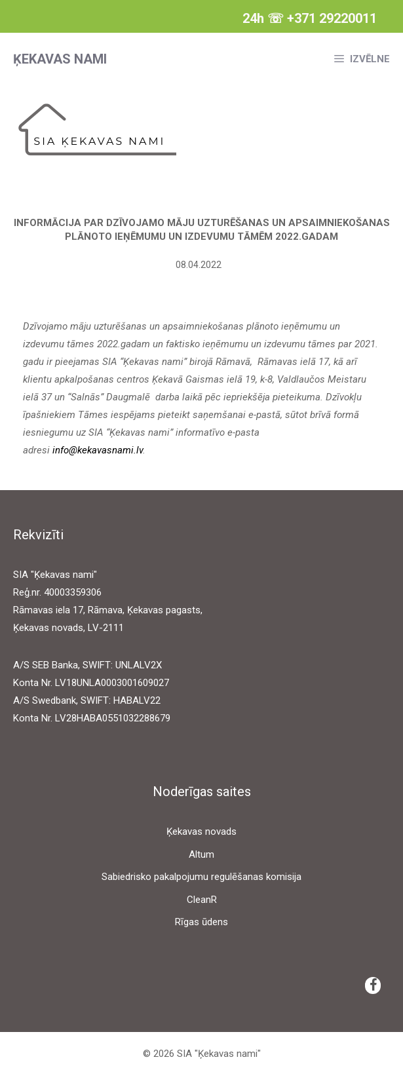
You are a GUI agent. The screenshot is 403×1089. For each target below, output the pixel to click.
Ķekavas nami (60, 59)
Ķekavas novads (201, 831)
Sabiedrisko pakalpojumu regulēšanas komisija (201, 877)
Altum (201, 854)
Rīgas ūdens (201, 922)
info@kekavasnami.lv (97, 450)
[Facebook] (373, 985)
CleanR (202, 900)
